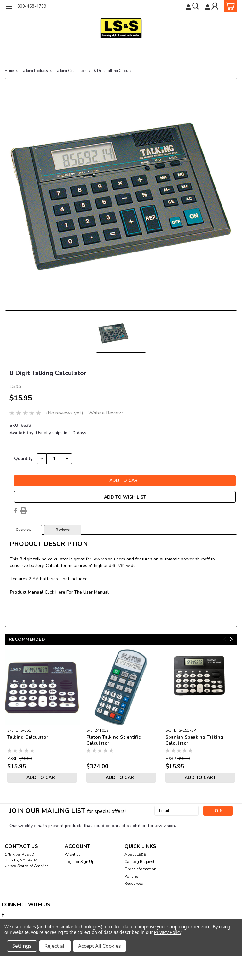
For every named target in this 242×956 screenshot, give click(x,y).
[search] (193, 6)
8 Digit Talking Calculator (114, 70)
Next (231, 639)
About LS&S (135, 854)
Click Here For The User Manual (77, 592)
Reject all (55, 945)
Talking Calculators (70, 70)
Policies (131, 876)
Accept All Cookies (99, 945)
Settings (22, 945)
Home (9, 70)
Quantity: (23, 458)
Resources (133, 883)
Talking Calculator (28, 737)
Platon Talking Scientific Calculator (113, 740)
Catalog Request (139, 861)
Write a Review (105, 412)
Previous (224, 639)
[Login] (212, 6)
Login (70, 861)
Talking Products (34, 70)
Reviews (63, 529)
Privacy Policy (168, 932)
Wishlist (72, 854)
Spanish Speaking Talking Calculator (194, 740)
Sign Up (87, 861)
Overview (23, 529)
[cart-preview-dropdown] (229, 6)
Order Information (140, 869)
